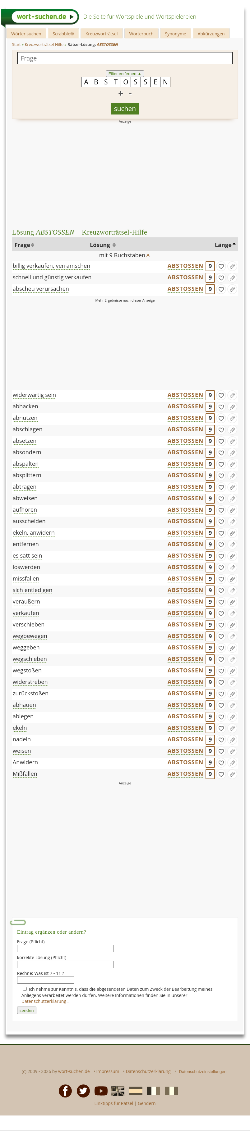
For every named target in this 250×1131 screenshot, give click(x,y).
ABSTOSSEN (186, 265)
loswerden (26, 567)
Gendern (146, 1103)
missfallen (26, 578)
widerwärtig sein (34, 394)
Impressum (107, 1071)
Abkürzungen (211, 34)
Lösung (100, 245)
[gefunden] (221, 266)
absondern (27, 452)
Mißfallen (25, 773)
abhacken (25, 406)
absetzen (25, 440)
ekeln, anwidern (34, 532)
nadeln (22, 739)
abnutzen (25, 417)
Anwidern (25, 762)
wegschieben (30, 658)
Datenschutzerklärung (44, 1001)
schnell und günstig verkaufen (52, 277)
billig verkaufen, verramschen (51, 265)
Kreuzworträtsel (102, 34)
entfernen (26, 544)
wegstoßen (27, 670)
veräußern (26, 601)
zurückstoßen (31, 693)
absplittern (27, 475)
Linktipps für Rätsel (113, 1103)
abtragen (25, 486)
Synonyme (175, 34)
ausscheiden (29, 521)
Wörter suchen (26, 34)
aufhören (25, 509)
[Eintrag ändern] (232, 266)
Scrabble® (63, 34)
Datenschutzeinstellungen (203, 1071)
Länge (223, 245)
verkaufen (26, 613)
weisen (22, 750)
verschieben (29, 624)
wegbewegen (30, 636)
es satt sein (27, 555)
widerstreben (30, 681)
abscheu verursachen (41, 288)
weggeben (26, 647)
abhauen (24, 704)
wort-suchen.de (74, 1071)
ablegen (23, 716)
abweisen (25, 498)
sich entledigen (32, 590)
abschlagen (28, 429)
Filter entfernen (125, 73)
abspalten (26, 463)
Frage (22, 245)
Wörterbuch (141, 34)
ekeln (20, 727)
